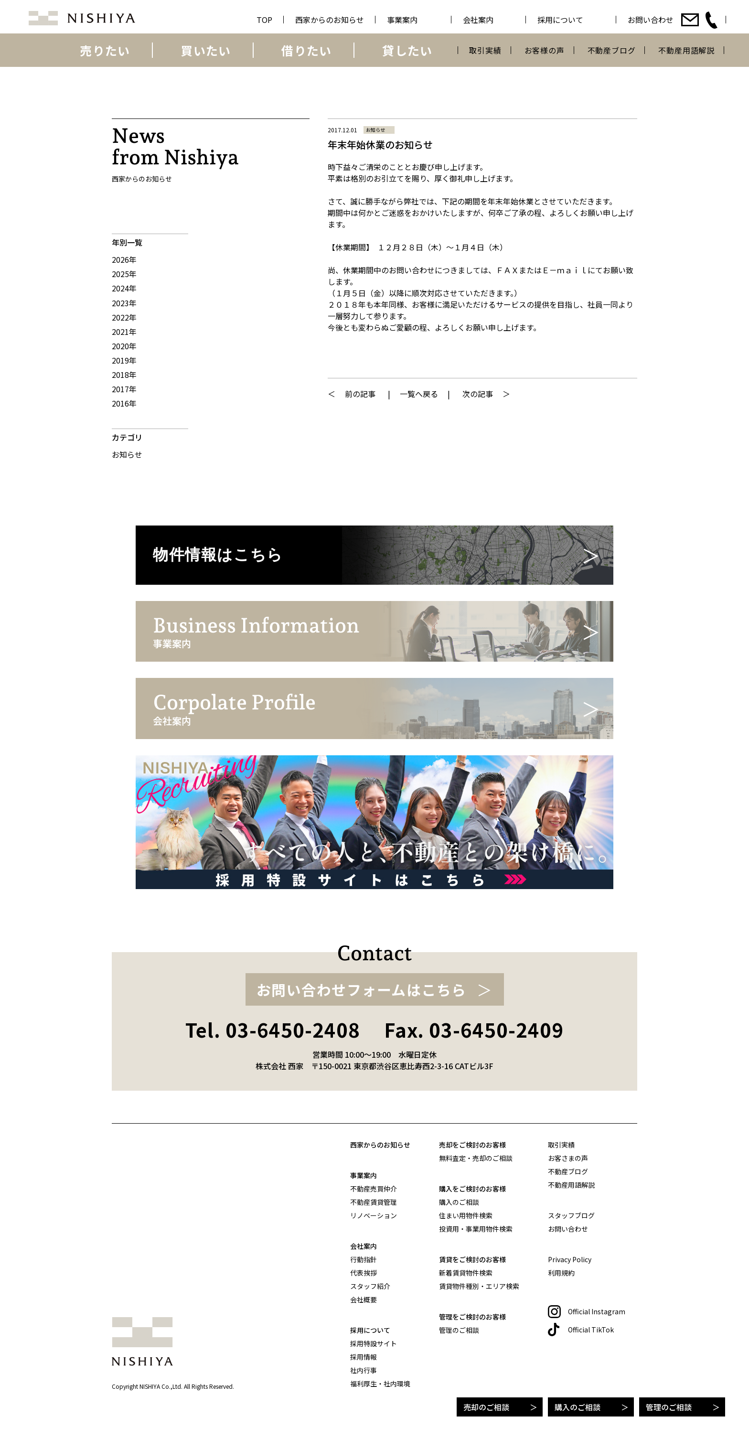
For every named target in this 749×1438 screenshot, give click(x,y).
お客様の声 (544, 50)
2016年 (124, 403)
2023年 (124, 303)
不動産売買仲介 (373, 1188)
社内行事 (363, 1370)
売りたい (105, 50)
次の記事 (477, 393)
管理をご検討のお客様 (472, 1316)
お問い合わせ (568, 1229)
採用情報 (363, 1357)
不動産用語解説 (686, 50)
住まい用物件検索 (465, 1215)
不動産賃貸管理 (373, 1202)
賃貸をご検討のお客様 (472, 1259)
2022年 (124, 317)
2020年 (124, 346)
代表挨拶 (363, 1272)
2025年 (124, 273)
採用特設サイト (373, 1343)
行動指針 (363, 1259)
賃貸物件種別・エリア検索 (479, 1286)
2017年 (124, 389)
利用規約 (561, 1272)
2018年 (124, 374)
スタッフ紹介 (370, 1286)
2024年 (124, 288)
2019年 (124, 360)
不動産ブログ (612, 50)
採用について (370, 1330)
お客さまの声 (568, 1158)
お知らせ (127, 454)
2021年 (124, 331)
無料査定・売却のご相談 (476, 1158)
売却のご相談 (486, 1407)
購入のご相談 (577, 1407)
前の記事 (360, 393)
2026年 (124, 259)
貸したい (407, 50)
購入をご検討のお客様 (472, 1188)
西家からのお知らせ (380, 1144)
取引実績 (485, 50)
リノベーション (373, 1215)
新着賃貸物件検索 (465, 1272)
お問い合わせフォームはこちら (362, 989)
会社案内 (363, 1246)
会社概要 (363, 1299)
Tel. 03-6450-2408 (272, 1029)
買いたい (206, 50)
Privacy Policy (569, 1259)
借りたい (306, 50)
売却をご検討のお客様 (472, 1144)
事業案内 (363, 1175)
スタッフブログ (571, 1215)
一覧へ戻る (419, 393)
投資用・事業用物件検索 (476, 1229)
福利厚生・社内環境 (380, 1383)
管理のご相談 (669, 1407)
